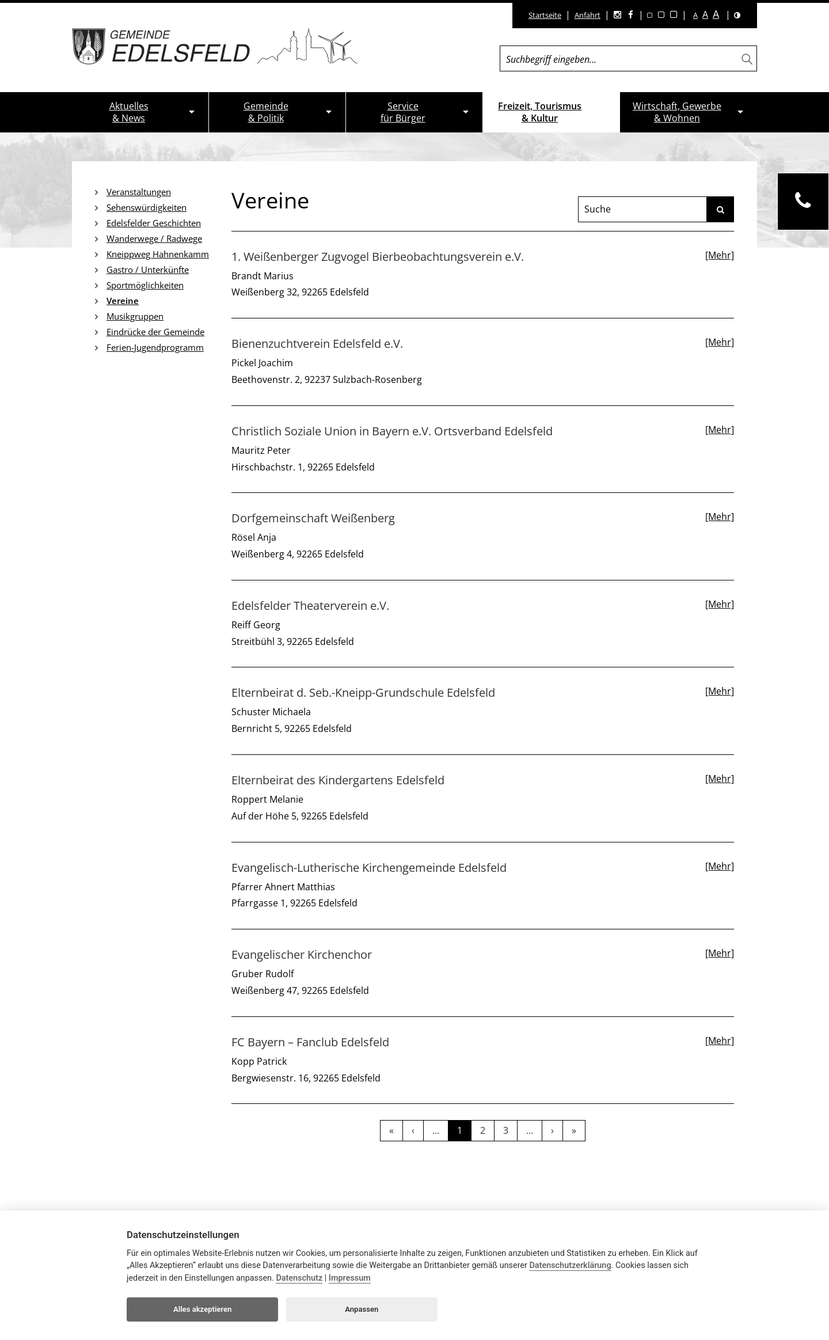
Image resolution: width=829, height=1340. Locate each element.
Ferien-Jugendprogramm (155, 347)
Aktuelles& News (129, 112)
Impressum (350, 1278)
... (435, 1130)
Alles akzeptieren (202, 1309)
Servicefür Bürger (403, 112)
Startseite (544, 15)
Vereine (123, 300)
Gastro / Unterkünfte (148, 269)
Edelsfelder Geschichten (154, 223)
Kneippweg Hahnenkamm (158, 254)
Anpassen (361, 1309)
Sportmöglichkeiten (145, 285)
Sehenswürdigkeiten (147, 207)
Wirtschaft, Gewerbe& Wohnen (677, 112)
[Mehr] (719, 255)
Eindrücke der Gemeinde (155, 331)
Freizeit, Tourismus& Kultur (539, 112)
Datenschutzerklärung (570, 1265)
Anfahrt (587, 15)
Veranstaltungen (139, 192)
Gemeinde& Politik (266, 112)
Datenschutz (299, 1278)
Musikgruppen (135, 316)
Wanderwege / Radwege (154, 238)
